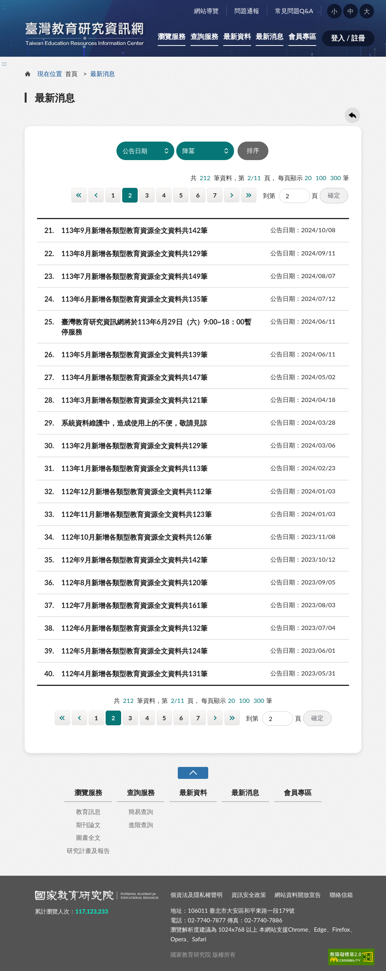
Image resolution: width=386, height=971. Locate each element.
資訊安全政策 (248, 894)
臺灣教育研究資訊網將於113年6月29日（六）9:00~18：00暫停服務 (144, 326)
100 (320, 177)
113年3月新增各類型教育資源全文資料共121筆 (122, 400)
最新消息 (269, 36)
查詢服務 (204, 36)
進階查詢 (140, 824)
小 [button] (334, 11)
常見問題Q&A (294, 10)
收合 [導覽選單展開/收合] (193, 773)
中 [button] (350, 11)
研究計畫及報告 (88, 850)
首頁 (71, 73)
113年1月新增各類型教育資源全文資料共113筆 (122, 468)
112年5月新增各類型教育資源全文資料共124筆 (122, 651)
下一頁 (231, 195)
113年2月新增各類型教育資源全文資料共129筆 (122, 446)
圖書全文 (88, 837)
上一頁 (96, 195)
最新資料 (237, 36)
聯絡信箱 (341, 894)
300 (335, 177)
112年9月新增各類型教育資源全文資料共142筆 (122, 560)
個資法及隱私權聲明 (196, 894)
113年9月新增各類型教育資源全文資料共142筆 (122, 230)
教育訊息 (88, 811)
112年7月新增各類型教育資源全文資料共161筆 (122, 605)
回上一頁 (352, 115)
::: (4, 6)
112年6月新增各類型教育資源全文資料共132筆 (122, 628)
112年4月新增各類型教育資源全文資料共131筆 (122, 674)
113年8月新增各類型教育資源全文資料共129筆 (122, 253)
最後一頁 (248, 195)
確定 (334, 195)
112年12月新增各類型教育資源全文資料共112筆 (124, 491)
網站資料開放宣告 (298, 894)
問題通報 (246, 10)
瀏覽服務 (171, 36)
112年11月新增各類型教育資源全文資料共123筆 (124, 514)
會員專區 (302, 36)
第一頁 (79, 195)
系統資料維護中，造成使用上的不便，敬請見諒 (122, 423)
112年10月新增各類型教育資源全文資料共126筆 (124, 537)
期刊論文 (88, 824)
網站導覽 (206, 10)
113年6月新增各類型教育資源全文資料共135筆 (122, 299)
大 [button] (367, 11)
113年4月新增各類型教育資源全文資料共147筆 (122, 377)
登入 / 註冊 (348, 38)
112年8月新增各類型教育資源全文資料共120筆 (122, 583)
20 (308, 177)
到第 (269, 195)
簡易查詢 (140, 811)
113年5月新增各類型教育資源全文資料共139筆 (122, 355)
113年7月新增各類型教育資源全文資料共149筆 (122, 276)
